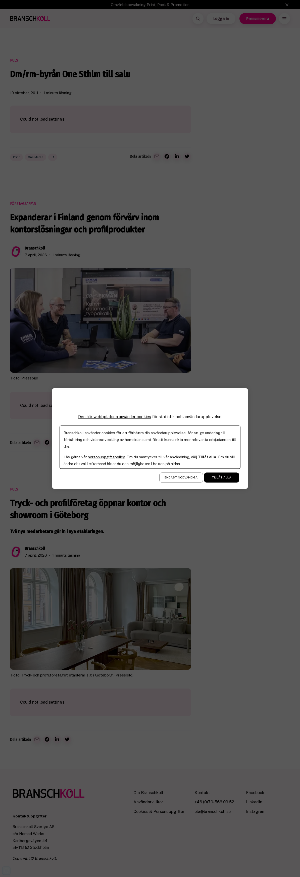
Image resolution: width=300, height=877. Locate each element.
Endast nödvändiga (181, 477)
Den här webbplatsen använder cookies (115, 416)
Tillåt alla (221, 477)
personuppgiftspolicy (106, 457)
